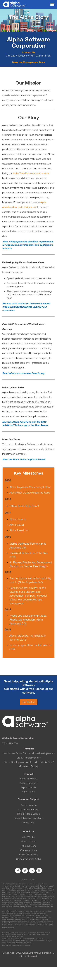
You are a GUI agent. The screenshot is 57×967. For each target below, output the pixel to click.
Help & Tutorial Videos (28, 813)
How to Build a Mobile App (38, 762)
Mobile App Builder (28, 766)
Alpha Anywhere (28, 778)
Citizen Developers (13, 762)
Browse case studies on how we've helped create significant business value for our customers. (26, 307)
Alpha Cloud (28, 791)
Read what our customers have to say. (23, 373)
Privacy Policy (29, 879)
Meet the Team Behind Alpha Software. (24, 459)
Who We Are (28, 837)
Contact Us (28, 52)
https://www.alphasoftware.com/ (18, 945)
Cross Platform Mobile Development (34, 753)
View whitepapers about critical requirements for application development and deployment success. (27, 245)
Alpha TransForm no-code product (31, 173)
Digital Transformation (28, 757)
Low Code (8, 753)
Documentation (29, 805)
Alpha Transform (28, 783)
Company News (28, 850)
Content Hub (28, 822)
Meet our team (28, 841)
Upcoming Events (28, 854)
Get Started (28, 702)
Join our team (28, 845)
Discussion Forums (28, 809)
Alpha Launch (28, 787)
